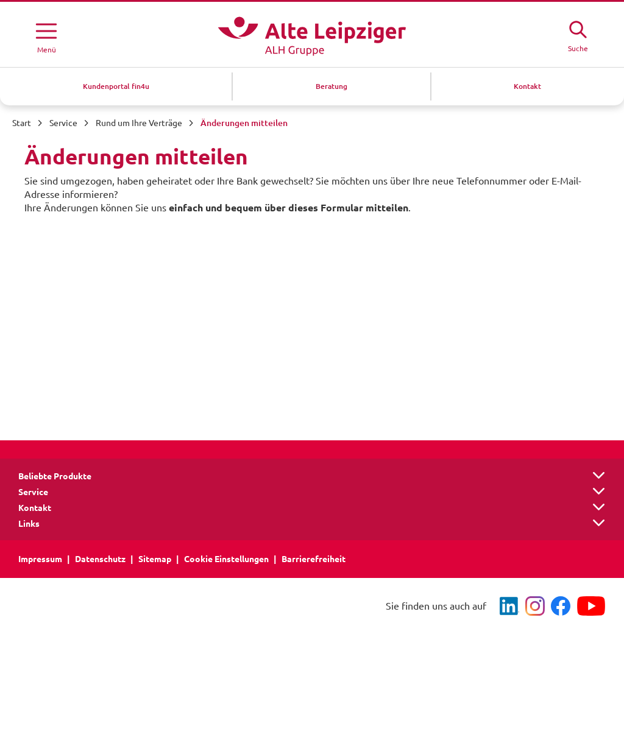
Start (21, 123)
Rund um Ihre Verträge (139, 123)
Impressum (40, 559)
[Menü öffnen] (46, 36)
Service (63, 123)
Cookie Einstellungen (226, 559)
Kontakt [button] (34, 508)
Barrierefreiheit (314, 559)
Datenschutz (100, 559)
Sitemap (154, 559)
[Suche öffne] (578, 35)
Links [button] (29, 524)
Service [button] (33, 492)
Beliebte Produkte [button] (54, 476)
